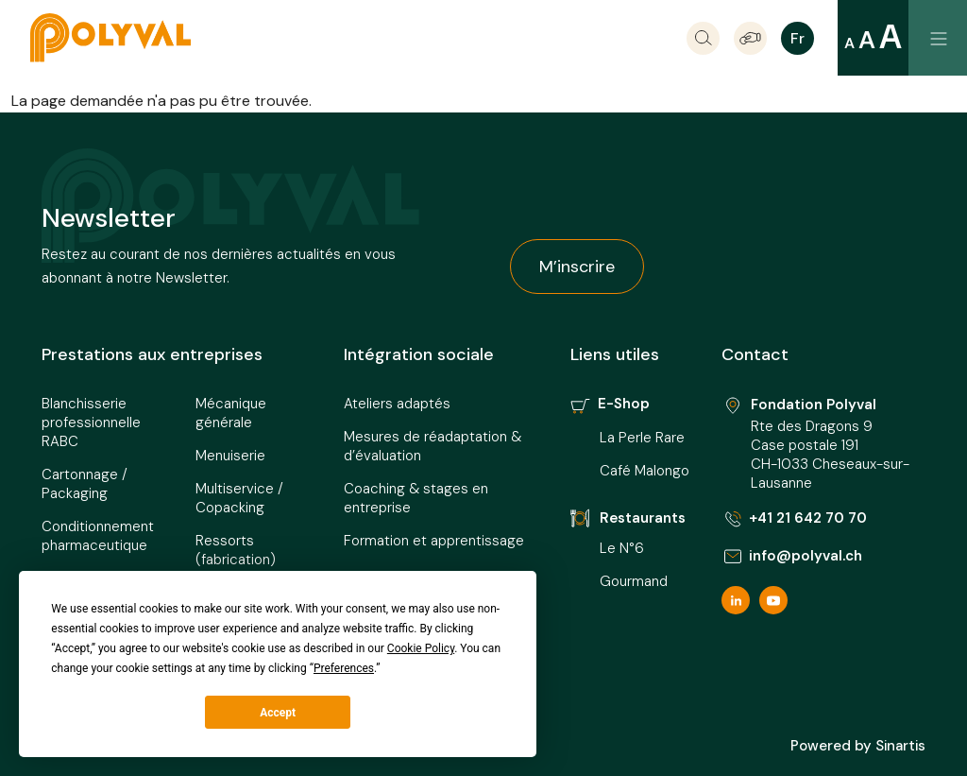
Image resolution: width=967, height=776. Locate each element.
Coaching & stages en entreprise (416, 498)
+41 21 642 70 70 (794, 518)
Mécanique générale (230, 413)
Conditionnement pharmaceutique (98, 536)
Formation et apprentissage (434, 540)
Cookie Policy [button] (420, 648)
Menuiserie (230, 455)
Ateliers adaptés (397, 403)
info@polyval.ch (791, 555)
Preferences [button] (344, 668)
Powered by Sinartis (857, 745)
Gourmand (634, 581)
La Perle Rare (642, 437)
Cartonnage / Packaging (84, 484)
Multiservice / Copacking (239, 498)
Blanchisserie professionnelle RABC (91, 422)
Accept (278, 712)
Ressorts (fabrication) (235, 550)
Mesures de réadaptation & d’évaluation (432, 446)
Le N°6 (624, 548)
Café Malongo (644, 470)
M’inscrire (577, 266)
